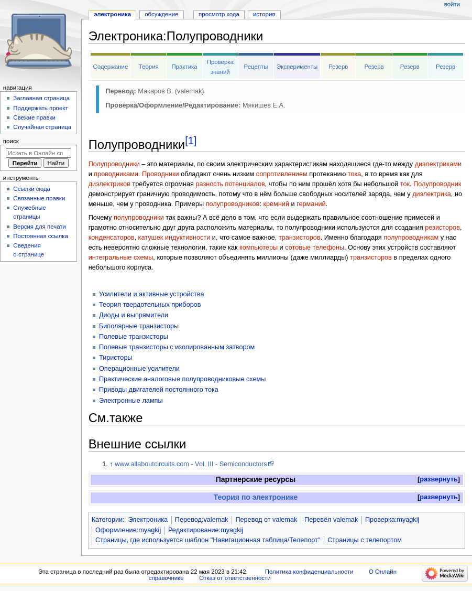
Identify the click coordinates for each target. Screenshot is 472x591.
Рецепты (256, 66)
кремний (276, 204)
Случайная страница (42, 127)
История (264, 14)
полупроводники (139, 217)
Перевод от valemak (266, 519)
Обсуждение (161, 14)
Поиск (11, 141)
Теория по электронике (256, 497)
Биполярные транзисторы (139, 326)
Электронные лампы (131, 400)
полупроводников (233, 204)
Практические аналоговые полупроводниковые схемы (182, 379)
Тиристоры (116, 357)
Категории (107, 519)
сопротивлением (282, 174)
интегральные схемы (121, 257)
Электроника (148, 519)
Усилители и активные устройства (151, 294)
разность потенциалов (230, 184)
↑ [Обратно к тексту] (111, 464)
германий (311, 204)
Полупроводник (437, 184)
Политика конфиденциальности (309, 571)
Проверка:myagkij (392, 519)
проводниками (116, 174)
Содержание (110, 66)
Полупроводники (114, 164)
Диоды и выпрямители (133, 315)
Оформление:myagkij (128, 530)
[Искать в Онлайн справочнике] (38, 153)
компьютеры (258, 247)
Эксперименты (297, 66)
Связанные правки (39, 198)
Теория (149, 66)
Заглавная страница (41, 98)
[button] (439, 480)
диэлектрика (431, 194)
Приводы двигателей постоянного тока (158, 389)
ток (405, 184)
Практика (184, 66)
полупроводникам (410, 237)
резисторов (442, 227)
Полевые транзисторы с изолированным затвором (177, 347)
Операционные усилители (139, 368)
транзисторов (300, 237)
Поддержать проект (40, 108)
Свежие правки (34, 117)
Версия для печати (39, 226)
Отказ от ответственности (234, 578)
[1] (190, 140)
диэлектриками (438, 164)
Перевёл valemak (331, 519)
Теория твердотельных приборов (150, 304)
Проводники (160, 174)
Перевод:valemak (201, 519)
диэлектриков (109, 184)
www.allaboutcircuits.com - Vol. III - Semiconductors (191, 464)
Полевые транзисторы (133, 336)
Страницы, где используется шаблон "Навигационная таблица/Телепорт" (207, 540)
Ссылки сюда (31, 189)
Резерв (338, 66)
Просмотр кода (219, 14)
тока (354, 174)
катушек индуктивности (174, 237)
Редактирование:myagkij (205, 530)
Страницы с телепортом (364, 540)
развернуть (439, 479)
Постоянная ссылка (40, 236)
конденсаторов (112, 237)
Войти (452, 4)
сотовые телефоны (314, 247)
